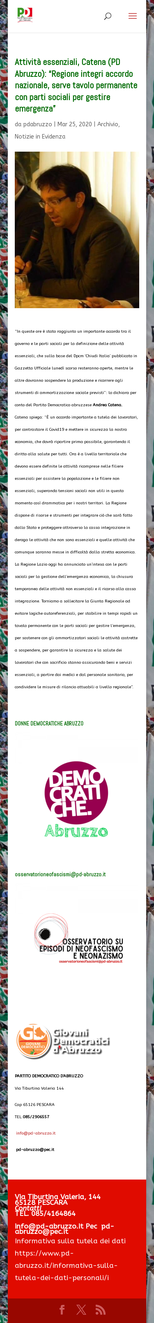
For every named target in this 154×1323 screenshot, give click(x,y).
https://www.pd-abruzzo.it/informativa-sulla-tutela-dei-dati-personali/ (66, 1265)
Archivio (107, 124)
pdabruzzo (37, 124)
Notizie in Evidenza (40, 136)
